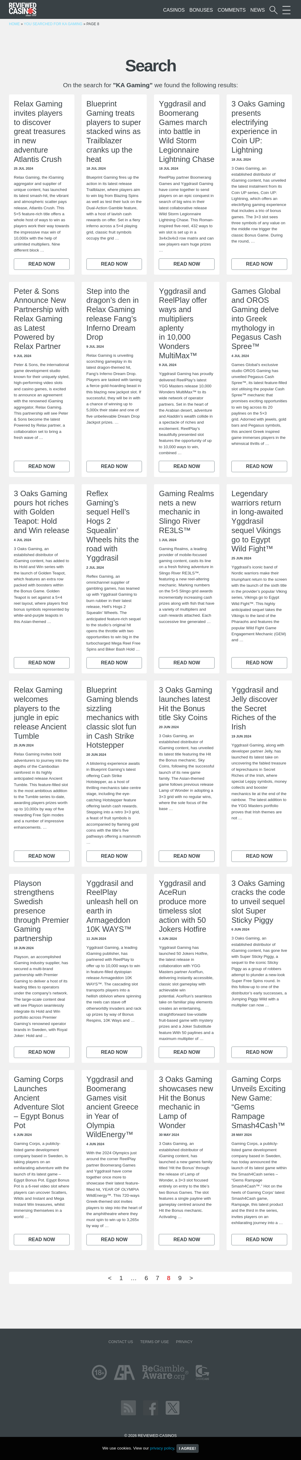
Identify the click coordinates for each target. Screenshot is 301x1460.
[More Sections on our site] (286, 10)
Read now (41, 264)
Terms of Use (154, 1341)
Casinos (174, 10)
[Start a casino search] (273, 10)
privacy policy (162, 1448)
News (257, 10)
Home (14, 24)
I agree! (187, 1448)
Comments (231, 10)
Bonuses (201, 10)
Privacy (184, 1341)
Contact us (120, 1341)
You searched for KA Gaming (53, 24)
